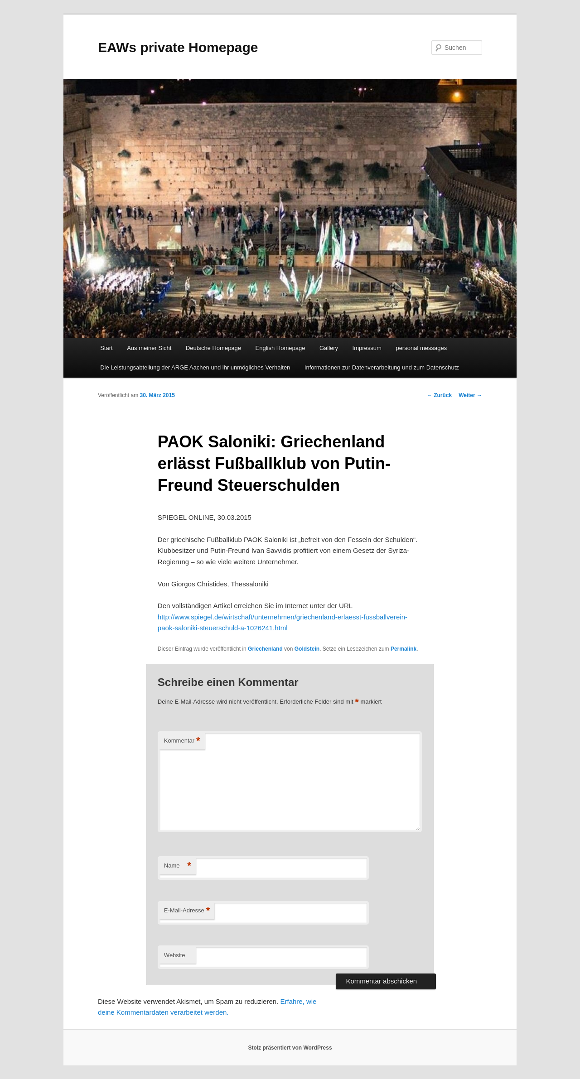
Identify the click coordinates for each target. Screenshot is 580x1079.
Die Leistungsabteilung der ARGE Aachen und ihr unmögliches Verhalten (195, 367)
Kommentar (182, 741)
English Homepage (280, 348)
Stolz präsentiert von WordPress (290, 1048)
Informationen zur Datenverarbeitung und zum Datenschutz (381, 367)
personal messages (421, 348)
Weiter (470, 395)
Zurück (439, 395)
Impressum (367, 348)
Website (174, 955)
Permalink (403, 649)
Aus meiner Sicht (149, 348)
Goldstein (307, 649)
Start (106, 348)
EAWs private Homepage (178, 47)
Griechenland (265, 649)
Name (177, 866)
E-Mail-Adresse (187, 910)
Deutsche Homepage (213, 348)
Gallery (328, 348)
